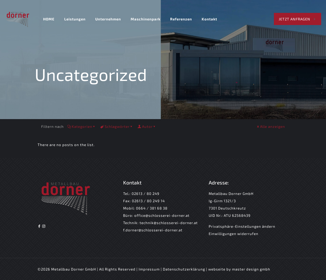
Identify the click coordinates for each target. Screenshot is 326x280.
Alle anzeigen (270, 126)
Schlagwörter (116, 126)
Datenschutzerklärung (184, 269)
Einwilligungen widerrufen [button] (233, 233)
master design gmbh (251, 269)
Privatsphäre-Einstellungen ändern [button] (242, 226)
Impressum (150, 269)
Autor (147, 126)
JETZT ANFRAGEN (297, 19)
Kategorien (81, 126)
